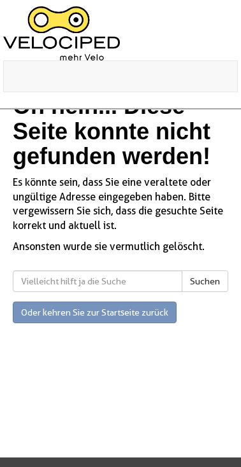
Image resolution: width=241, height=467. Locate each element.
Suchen (205, 281)
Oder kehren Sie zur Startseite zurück (94, 312)
